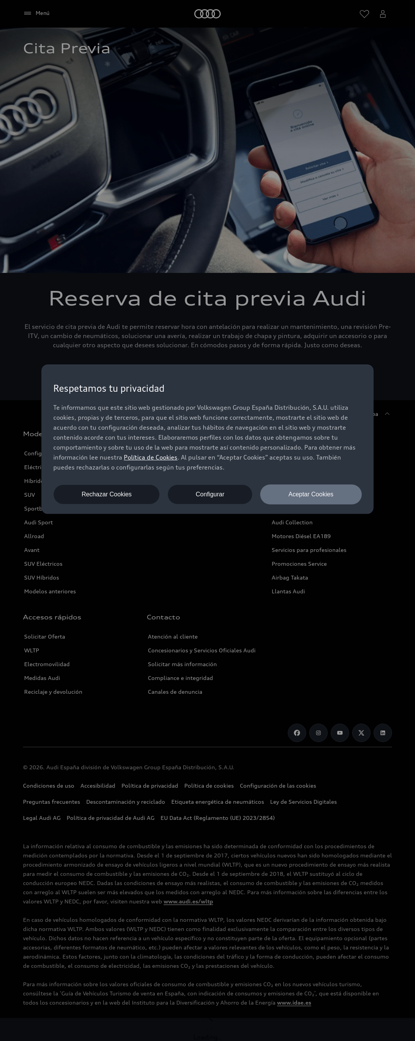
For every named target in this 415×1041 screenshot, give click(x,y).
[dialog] (207, 439)
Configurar (210, 494)
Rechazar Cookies (107, 494)
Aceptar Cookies (311, 494)
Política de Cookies (150, 457)
